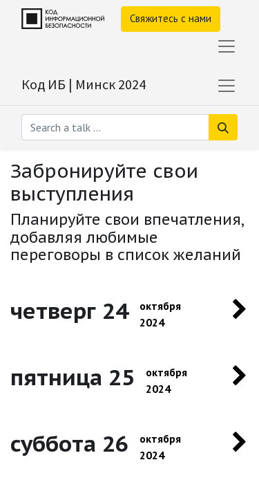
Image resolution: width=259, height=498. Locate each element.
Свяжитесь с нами (170, 18)
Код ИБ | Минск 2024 (83, 84)
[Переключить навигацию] (226, 86)
